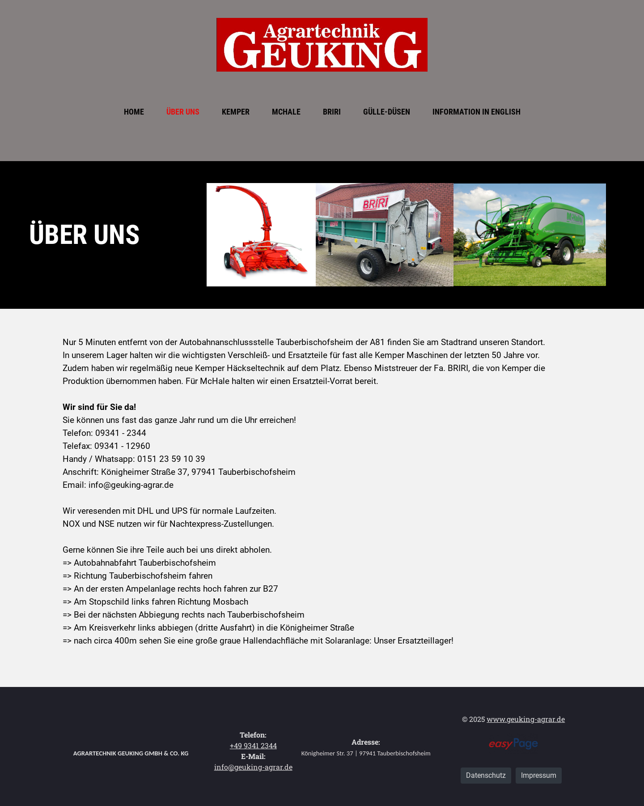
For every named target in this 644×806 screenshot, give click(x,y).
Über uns (182, 111)
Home (134, 111)
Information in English (476, 111)
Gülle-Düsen (386, 111)
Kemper (236, 111)
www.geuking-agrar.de (526, 719)
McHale (286, 111)
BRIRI (332, 111)
